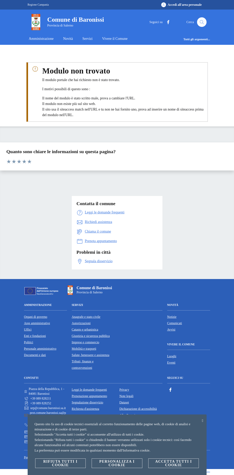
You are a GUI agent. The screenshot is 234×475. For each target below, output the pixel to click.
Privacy (124, 389)
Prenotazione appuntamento (89, 396)
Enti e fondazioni (35, 336)
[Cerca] (202, 22)
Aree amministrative (37, 323)
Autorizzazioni (81, 323)
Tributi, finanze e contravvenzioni (83, 364)
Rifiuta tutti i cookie (60, 463)
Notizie (172, 316)
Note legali (126, 396)
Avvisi (171, 329)
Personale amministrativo (40, 348)
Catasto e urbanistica (85, 329)
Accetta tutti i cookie (173, 463)
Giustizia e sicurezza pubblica (91, 336)
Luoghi (171, 356)
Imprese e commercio (85, 342)
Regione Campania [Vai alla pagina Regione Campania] (38, 4)
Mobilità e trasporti (84, 348)
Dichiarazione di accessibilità (138, 408)
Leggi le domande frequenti (89, 389)
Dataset (124, 402)
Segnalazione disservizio (87, 402)
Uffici (28, 329)
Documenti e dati (35, 355)
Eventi (171, 362)
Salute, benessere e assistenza (90, 355)
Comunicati (174, 323)
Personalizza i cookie (117, 463)
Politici (28, 342)
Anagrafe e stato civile (86, 316)
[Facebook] (166, 22)
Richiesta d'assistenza (85, 408)
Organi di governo (35, 316)
